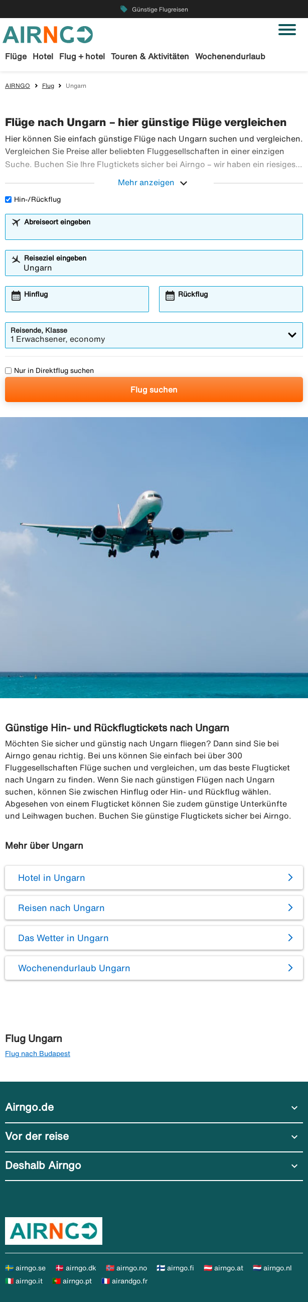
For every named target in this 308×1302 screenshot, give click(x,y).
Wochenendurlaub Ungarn (74, 967)
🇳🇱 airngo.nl (272, 1267)
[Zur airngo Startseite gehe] (48, 34)
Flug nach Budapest (37, 1053)
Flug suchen (154, 389)
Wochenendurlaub (230, 56)
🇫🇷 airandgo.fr (124, 1280)
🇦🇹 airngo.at (223, 1267)
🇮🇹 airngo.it (24, 1280)
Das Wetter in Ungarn (63, 937)
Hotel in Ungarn (51, 877)
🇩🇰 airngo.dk (75, 1267)
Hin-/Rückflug (33, 199)
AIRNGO (17, 85)
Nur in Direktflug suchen (49, 370)
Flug (48, 85)
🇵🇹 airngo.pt (72, 1280)
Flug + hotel (82, 56)
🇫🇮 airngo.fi (175, 1267)
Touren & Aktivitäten (150, 56)
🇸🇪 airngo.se (25, 1267)
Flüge (16, 56)
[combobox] (160, 231)
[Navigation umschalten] (287, 30)
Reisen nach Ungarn (61, 907)
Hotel (43, 56)
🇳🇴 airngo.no (126, 1267)
